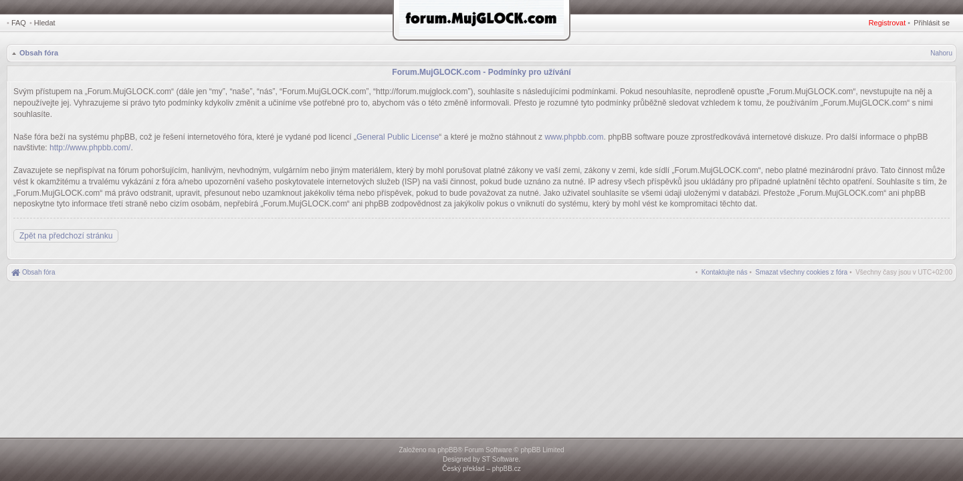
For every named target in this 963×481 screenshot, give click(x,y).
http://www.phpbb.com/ (89, 147)
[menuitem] (802, 272)
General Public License (397, 137)
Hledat (45, 23)
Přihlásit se (932, 23)
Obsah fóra (38, 53)
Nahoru (941, 53)
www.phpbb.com (573, 137)
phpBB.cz (506, 468)
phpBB (447, 450)
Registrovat (887, 23)
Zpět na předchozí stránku (65, 235)
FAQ (18, 23)
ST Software (499, 459)
